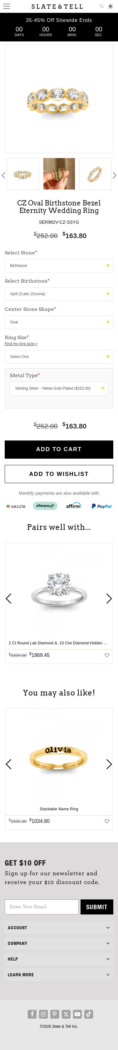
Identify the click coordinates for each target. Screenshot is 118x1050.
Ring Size (59, 340)
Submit (97, 906)
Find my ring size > (21, 344)
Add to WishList (59, 474)
